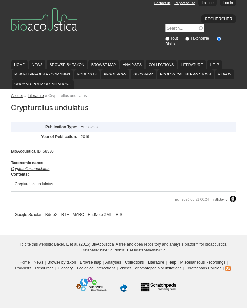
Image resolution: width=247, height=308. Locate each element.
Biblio (170, 44)
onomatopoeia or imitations (42, 84)
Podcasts (87, 74)
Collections (161, 64)
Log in (228, 2)
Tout (174, 38)
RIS (119, 214)
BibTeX (51, 214)
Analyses (132, 64)
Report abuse (184, 3)
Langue (208, 2)
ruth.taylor (221, 199)
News (37, 64)
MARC (78, 214)
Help (214, 64)
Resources (115, 74)
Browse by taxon (67, 64)
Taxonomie (200, 38)
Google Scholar (28, 214)
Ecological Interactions (185, 74)
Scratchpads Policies (203, 268)
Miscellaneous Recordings (42, 74)
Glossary (143, 74)
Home (19, 64)
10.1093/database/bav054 (143, 250)
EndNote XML (100, 214)
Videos (225, 74)
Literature (192, 64)
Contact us (162, 3)
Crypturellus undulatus (34, 184)
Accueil (17, 95)
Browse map (103, 64)
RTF (65, 214)
